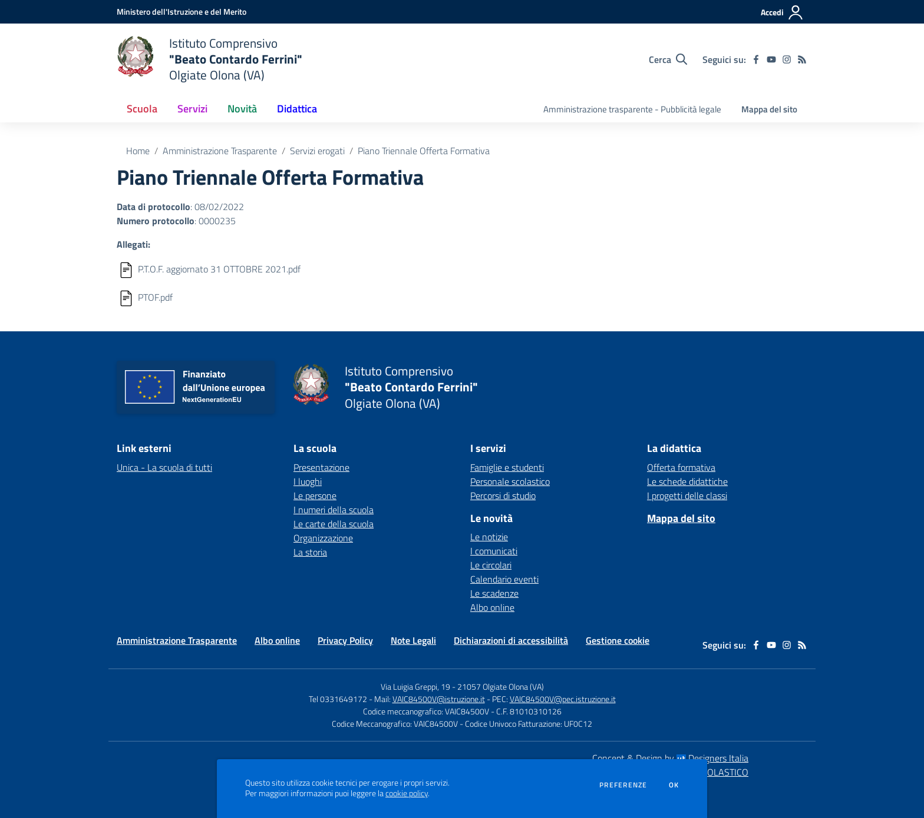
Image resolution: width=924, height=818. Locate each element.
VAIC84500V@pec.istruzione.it (563, 699)
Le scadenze (494, 593)
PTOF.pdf (155, 297)
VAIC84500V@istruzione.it (438, 699)
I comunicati (493, 551)
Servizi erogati (317, 151)
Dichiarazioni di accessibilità (511, 640)
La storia (310, 552)
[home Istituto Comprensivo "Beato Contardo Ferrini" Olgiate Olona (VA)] (209, 59)
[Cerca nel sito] (668, 59)
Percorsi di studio (503, 495)
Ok (674, 785)
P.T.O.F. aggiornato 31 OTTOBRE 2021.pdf (219, 269)
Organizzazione (323, 538)
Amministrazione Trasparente (220, 151)
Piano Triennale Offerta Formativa (424, 151)
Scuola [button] (142, 109)
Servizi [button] (192, 109)
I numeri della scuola (333, 510)
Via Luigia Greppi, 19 (415, 686)
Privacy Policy (345, 640)
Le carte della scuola (333, 524)
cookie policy (406, 793)
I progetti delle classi (687, 495)
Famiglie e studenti (507, 467)
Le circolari (491, 565)
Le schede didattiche (687, 481)
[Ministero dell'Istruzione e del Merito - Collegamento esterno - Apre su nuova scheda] (181, 11)
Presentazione (321, 467)
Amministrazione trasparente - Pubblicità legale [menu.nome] (632, 109)
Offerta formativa (681, 467)
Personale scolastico (510, 481)
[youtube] (771, 59)
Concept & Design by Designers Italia (670, 758)
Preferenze (623, 785)
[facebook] (756, 59)
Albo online (492, 607)
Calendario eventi (504, 579)
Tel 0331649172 (338, 699)
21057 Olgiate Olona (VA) (500, 686)
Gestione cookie (617, 640)
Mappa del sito (769, 109)
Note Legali (413, 640)
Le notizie (489, 537)
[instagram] (786, 59)
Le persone (314, 495)
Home (138, 151)
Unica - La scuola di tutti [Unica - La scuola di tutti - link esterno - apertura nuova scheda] (164, 467)
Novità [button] (242, 109)
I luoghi (307, 481)
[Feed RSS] (802, 59)
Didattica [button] (297, 109)
